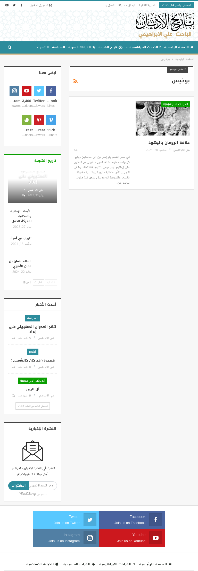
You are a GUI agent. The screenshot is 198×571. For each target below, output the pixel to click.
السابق (51, 341)
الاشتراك (19, 544)
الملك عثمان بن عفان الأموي (20, 322)
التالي (38, 341)
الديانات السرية (81, 47)
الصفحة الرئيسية (178, 47)
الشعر (44, 47)
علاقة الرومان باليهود (169, 142)
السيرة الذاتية (147, 5)
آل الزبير (32, 447)
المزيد (28, 47)
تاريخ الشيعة (110, 47)
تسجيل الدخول (41, 5)
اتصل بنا (109, 5)
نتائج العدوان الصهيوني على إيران (32, 234)
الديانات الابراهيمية (145, 47)
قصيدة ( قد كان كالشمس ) (33, 419)
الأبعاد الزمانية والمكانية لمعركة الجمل (20, 274)
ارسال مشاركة (126, 5)
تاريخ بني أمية (21, 296)
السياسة (58, 47)
